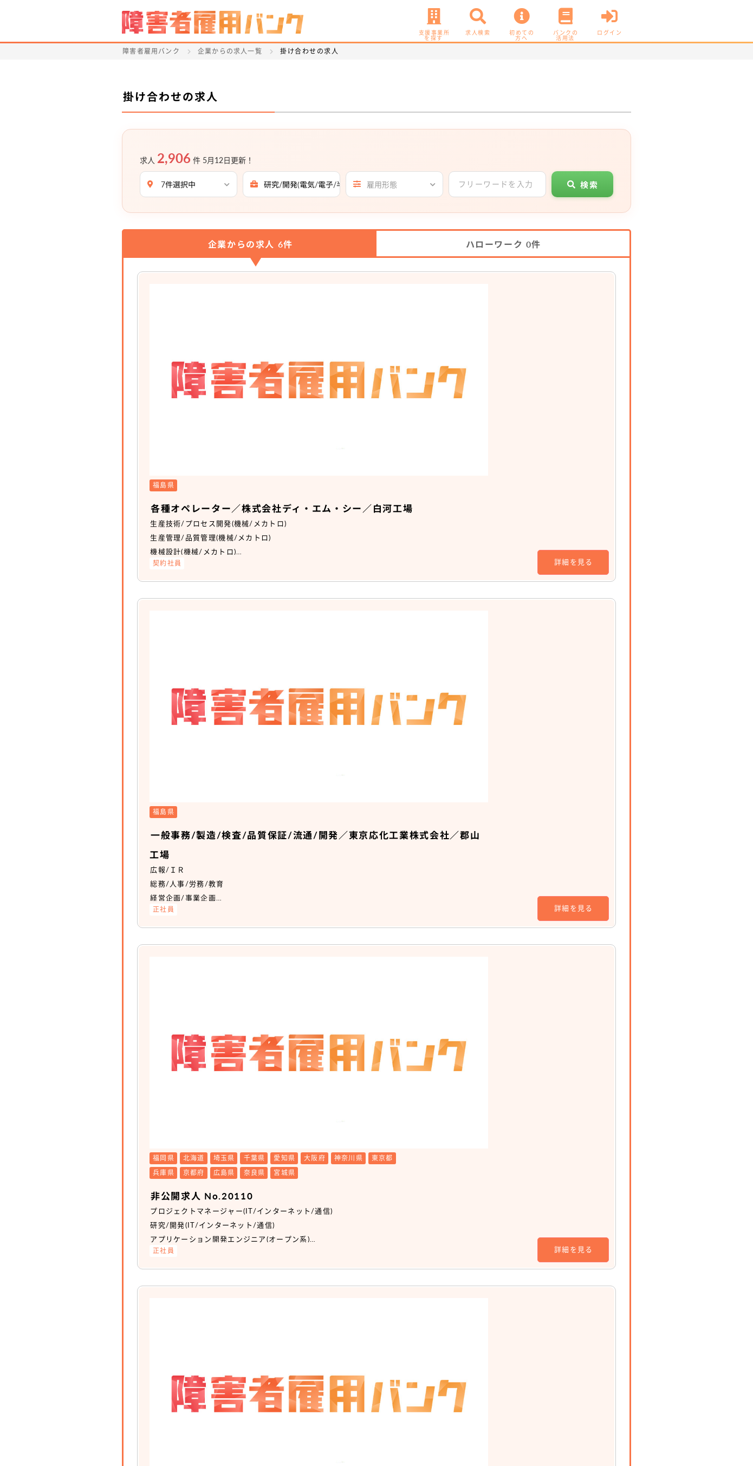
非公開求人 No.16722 (330, 885)
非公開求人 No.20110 (330, 608)
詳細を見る (573, 366)
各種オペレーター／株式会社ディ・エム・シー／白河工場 (424, 312)
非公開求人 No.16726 (330, 1016)
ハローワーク (503, 244)
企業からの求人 (250, 244)
